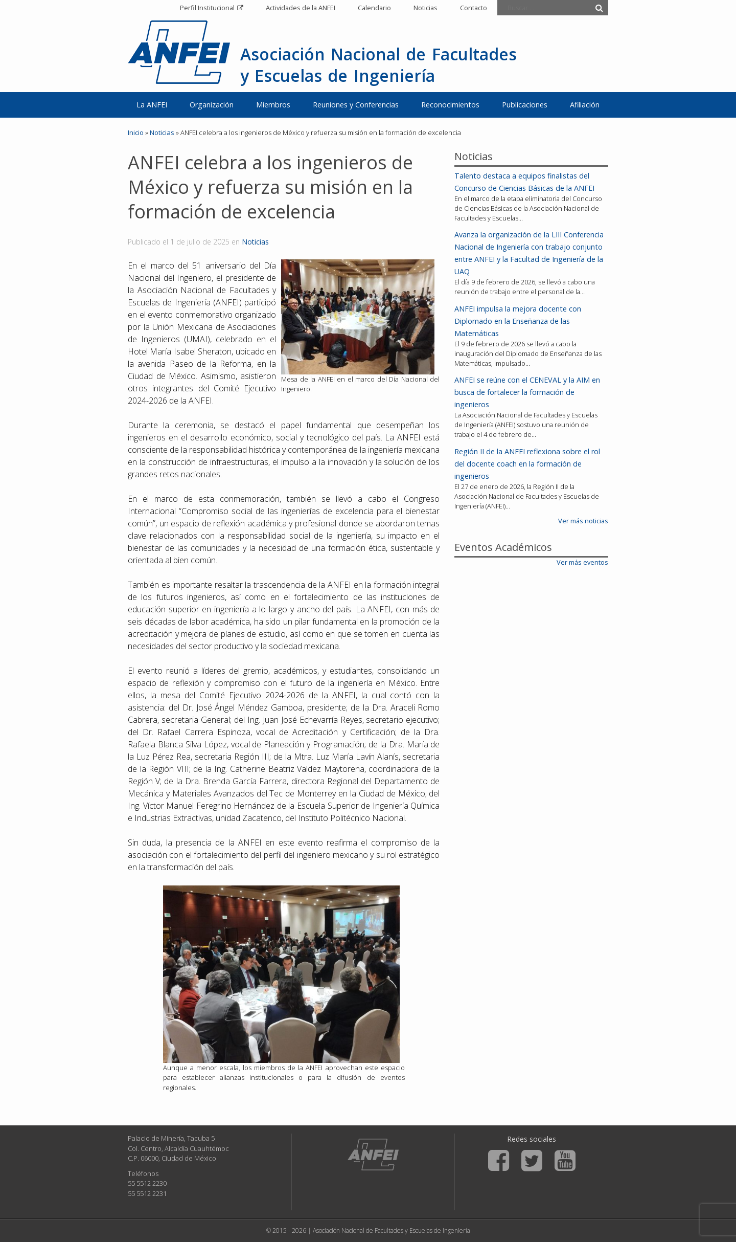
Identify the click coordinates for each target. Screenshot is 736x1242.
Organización (212, 104)
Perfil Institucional (207, 7)
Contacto (473, 7)
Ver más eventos (582, 562)
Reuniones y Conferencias (356, 104)
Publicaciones (524, 104)
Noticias (425, 7)
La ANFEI (151, 104)
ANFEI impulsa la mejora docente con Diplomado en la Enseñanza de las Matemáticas (517, 321)
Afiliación (585, 104)
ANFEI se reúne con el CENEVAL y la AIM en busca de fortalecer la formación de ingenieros (527, 392)
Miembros (273, 104)
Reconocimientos (450, 104)
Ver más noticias (583, 520)
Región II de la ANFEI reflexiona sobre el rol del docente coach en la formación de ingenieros (527, 464)
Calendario (374, 7)
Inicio (136, 132)
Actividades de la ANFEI (300, 7)
